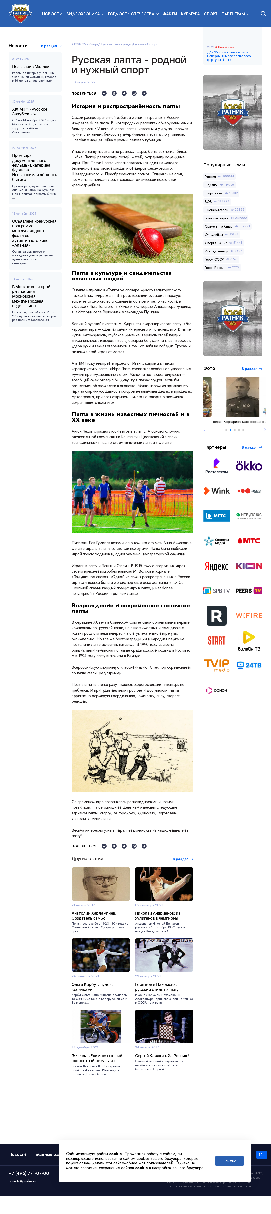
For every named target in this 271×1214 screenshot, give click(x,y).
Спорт (211, 14)
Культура (190, 14)
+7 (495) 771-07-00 (29, 1191)
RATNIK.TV (79, 44)
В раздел (49, 46)
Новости (52, 14)
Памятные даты (48, 1172)
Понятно (229, 1160)
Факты (170, 14)
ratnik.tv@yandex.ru (22, 1199)
